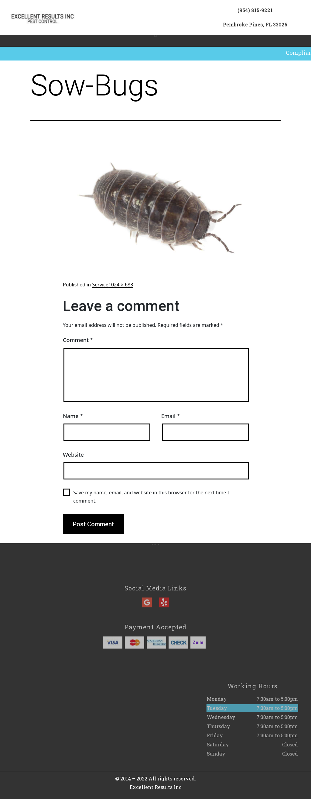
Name (73, 416)
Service (100, 284)
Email (170, 416)
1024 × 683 (120, 284)
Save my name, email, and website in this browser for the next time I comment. (151, 496)
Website (73, 454)
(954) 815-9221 (255, 12)
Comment (78, 340)
